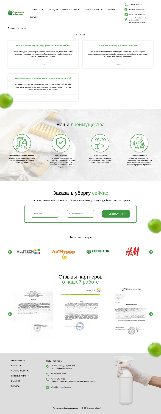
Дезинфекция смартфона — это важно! (118, 45)
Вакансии (111, 10)
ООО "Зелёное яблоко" (91, 408)
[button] (10, 252)
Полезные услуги (93, 9)
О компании (36, 9)
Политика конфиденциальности (66, 408)
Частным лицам (70, 9)
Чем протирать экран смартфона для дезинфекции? (43, 45)
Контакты (34, 17)
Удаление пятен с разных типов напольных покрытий (43, 78)
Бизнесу (53, 9)
